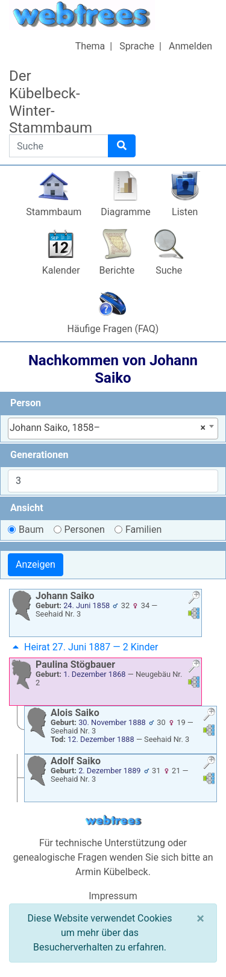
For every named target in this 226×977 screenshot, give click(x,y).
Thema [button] (90, 46)
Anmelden (190, 46)
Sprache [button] (136, 46)
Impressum (113, 896)
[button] (194, 599)
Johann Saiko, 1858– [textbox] (108, 427)
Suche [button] (168, 270)
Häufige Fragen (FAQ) (113, 329)
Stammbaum (53, 212)
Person (25, 403)
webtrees (113, 820)
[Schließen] (200, 918)
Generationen (39, 454)
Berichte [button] (117, 270)
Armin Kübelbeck (111, 872)
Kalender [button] (61, 270)
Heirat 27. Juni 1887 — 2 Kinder (84, 647)
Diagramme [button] (125, 212)
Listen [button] (185, 212)
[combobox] (113, 428)
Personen (84, 529)
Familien (143, 529)
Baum (31, 529)
